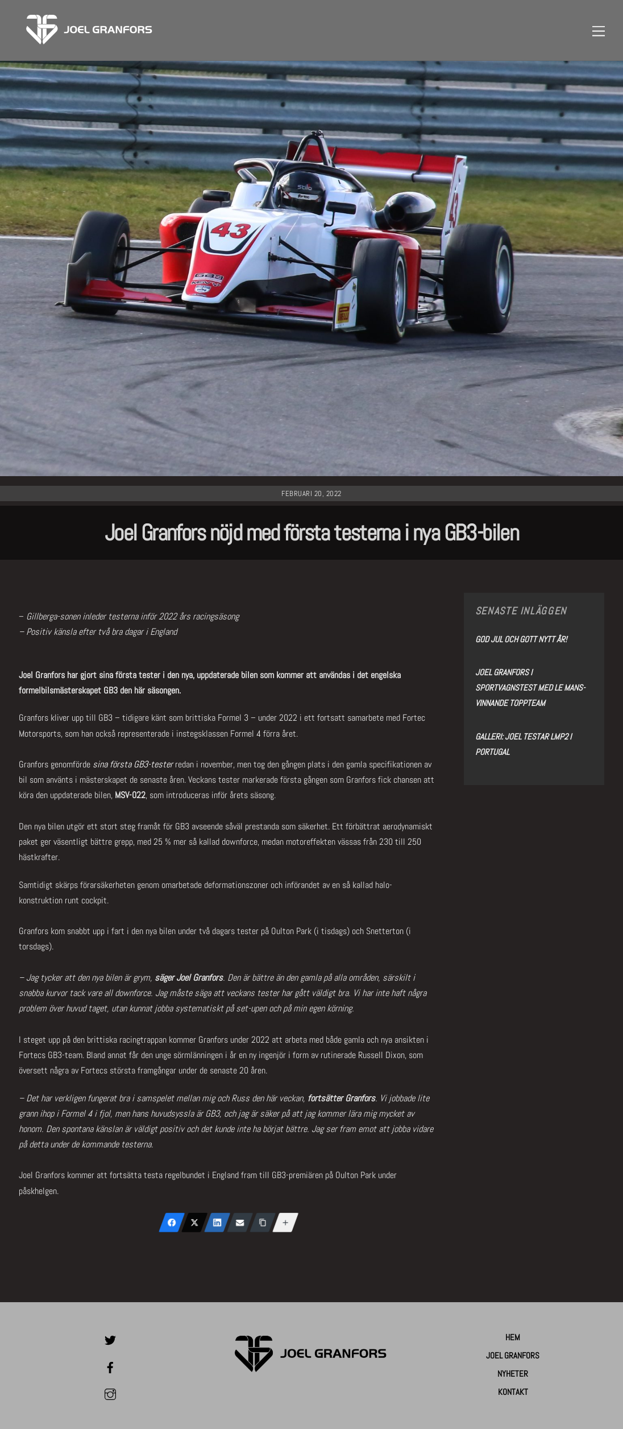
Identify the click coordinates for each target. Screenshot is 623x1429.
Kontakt (513, 1391)
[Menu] (598, 30)
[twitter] (110, 1338)
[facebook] (110, 1365)
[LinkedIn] (217, 1222)
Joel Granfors (512, 1355)
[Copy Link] (263, 1222)
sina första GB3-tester (133, 764)
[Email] (240, 1222)
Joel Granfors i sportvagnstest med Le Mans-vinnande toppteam (530, 687)
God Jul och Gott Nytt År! (521, 639)
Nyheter (512, 1373)
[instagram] (110, 1392)
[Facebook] (172, 1222)
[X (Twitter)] (194, 1222)
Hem (512, 1337)
